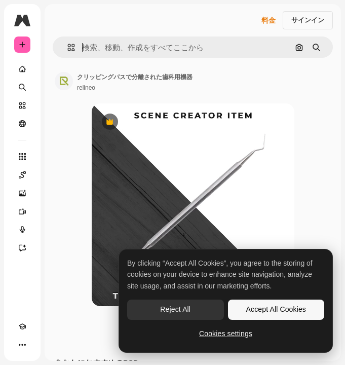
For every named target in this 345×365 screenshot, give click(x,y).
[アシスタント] (22, 248)
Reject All (175, 309)
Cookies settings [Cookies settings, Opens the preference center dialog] (225, 334)
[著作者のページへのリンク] (64, 81)
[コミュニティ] (22, 124)
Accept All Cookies (276, 309)
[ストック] (22, 105)
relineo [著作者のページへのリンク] (86, 87)
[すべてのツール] (22, 157)
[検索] (22, 87)
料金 (268, 20)
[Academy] (22, 326)
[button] (67, 47)
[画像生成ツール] (22, 193)
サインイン (307, 20)
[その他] (22, 345)
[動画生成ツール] (22, 211)
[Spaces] (22, 175)
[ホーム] (22, 69)
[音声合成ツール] (22, 230)
